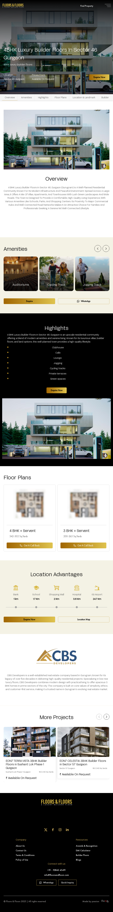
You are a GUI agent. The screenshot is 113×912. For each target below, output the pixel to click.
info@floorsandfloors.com (56, 874)
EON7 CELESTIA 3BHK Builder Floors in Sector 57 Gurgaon (83, 762)
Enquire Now (99, 77)
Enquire (29, 301)
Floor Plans (61, 97)
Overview (10, 97)
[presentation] (97, 248)
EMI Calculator (83, 850)
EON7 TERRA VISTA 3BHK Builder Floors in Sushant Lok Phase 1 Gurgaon (26, 764)
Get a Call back (30, 545)
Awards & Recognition (86, 845)
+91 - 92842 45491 (56, 870)
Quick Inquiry (67, 882)
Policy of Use (22, 859)
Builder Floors (82, 855)
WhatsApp (83, 301)
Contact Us (21, 850)
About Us (20, 845)
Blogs (78, 859)
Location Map (83, 619)
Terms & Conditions (25, 855)
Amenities (26, 97)
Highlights (43, 97)
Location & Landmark (84, 97)
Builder (105, 97)
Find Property (86, 6)
